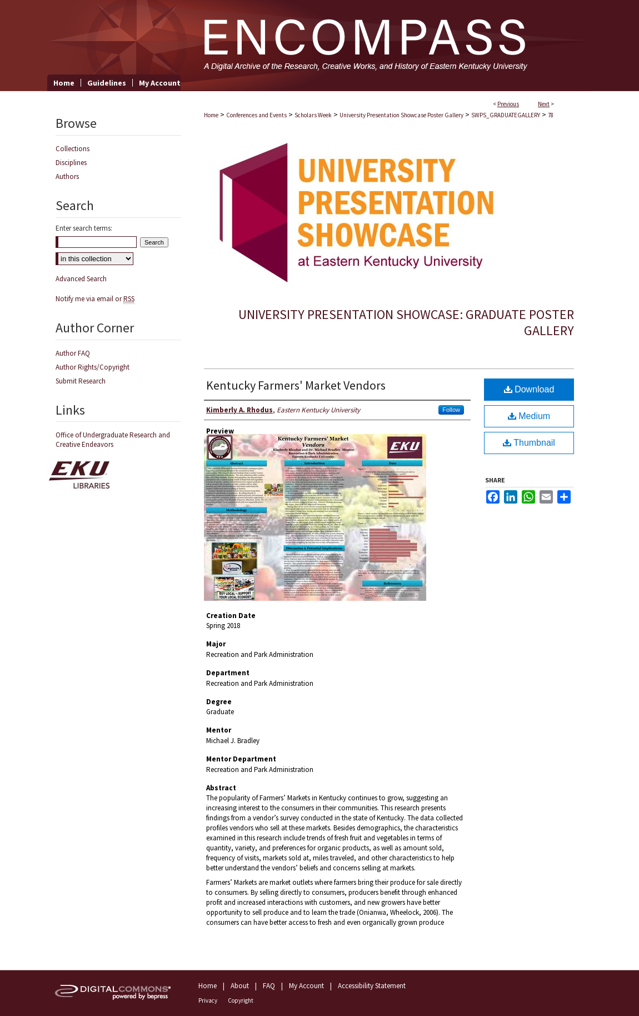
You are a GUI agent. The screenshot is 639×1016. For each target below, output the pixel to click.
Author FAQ (73, 353)
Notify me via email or (95, 298)
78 (550, 115)
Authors (67, 176)
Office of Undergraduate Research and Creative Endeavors (113, 439)
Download (529, 389)
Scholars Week (313, 115)
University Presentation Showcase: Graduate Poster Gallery (406, 322)
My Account (306, 985)
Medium (529, 416)
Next (544, 104)
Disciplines (71, 162)
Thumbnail (529, 442)
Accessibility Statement (372, 985)
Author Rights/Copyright (92, 367)
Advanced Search (81, 278)
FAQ (269, 985)
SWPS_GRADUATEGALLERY (505, 115)
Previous (508, 104)
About (240, 985)
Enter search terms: (84, 228)
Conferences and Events (256, 115)
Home (211, 115)
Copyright (240, 1000)
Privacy (207, 1000)
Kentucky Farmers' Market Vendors (296, 385)
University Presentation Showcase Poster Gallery (401, 115)
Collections (72, 148)
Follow (451, 409)
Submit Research (81, 381)
